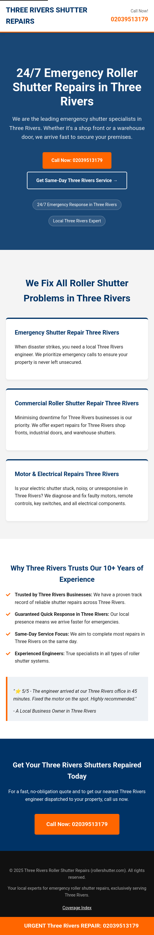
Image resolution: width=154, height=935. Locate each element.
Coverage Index (76, 907)
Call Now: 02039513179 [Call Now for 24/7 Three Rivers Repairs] (77, 160)
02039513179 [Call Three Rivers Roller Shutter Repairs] (129, 19)
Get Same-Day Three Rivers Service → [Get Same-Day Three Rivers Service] (77, 180)
